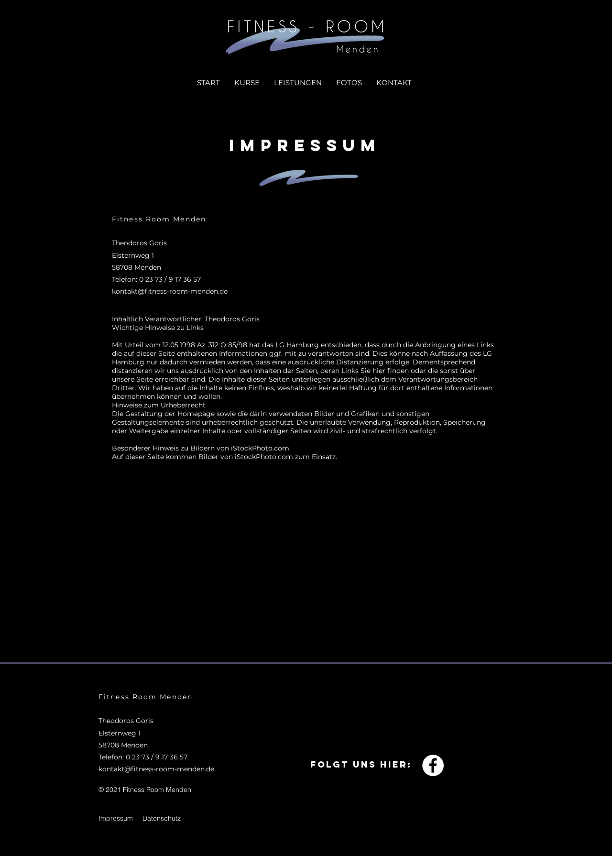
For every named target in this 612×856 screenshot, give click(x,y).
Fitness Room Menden (159, 219)
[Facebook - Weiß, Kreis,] (433, 765)
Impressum (115, 818)
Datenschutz (161, 818)
